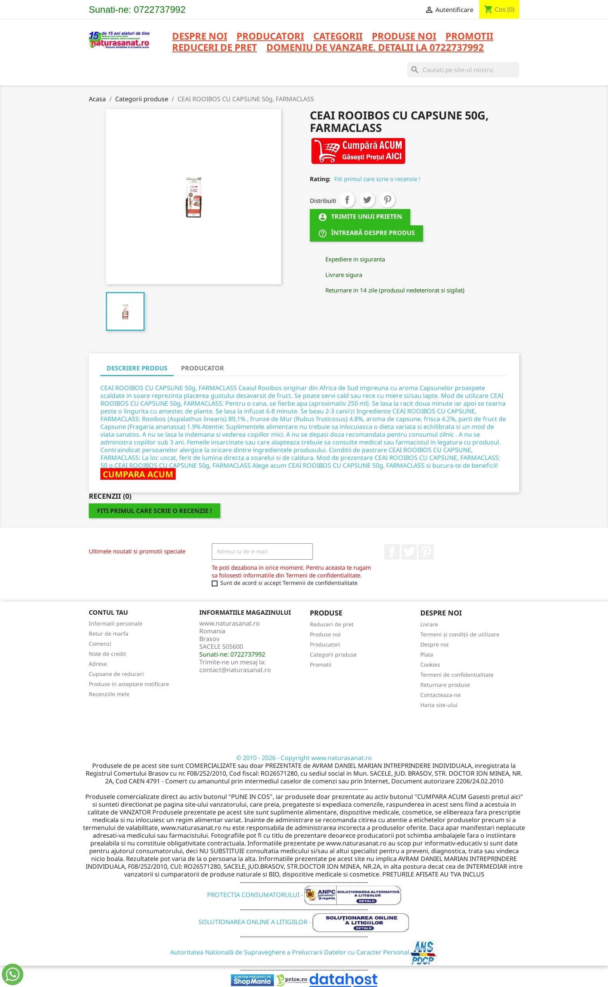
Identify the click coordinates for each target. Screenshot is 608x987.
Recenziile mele (109, 694)
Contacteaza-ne (440, 694)
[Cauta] (463, 70)
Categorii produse (333, 654)
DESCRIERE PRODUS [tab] (137, 368)
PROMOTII (469, 36)
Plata (426, 654)
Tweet (367, 199)
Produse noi (325, 634)
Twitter (409, 552)
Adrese (98, 663)
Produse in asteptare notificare (129, 684)
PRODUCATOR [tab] (202, 368)
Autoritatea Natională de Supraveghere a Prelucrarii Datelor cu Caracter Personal (304, 952)
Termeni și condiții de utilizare (459, 634)
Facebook (392, 552)
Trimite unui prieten (360, 217)
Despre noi (199, 36)
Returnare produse (445, 684)
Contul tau (108, 612)
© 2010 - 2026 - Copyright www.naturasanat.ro (304, 758)
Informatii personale (115, 623)
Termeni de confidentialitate (457, 674)
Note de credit (107, 653)
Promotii (321, 664)
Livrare (429, 624)
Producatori (325, 644)
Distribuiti (347, 199)
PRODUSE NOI (404, 36)
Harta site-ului (439, 705)
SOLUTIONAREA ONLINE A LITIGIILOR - (304, 922)
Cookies (430, 664)
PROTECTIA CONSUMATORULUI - (304, 894)
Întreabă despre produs (366, 234)
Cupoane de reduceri (116, 674)
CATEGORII (338, 36)
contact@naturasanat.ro (235, 669)
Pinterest (387, 199)
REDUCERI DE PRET (214, 48)
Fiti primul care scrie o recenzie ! (377, 179)
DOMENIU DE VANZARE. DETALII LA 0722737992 (375, 48)
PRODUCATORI (270, 36)
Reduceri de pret (332, 624)
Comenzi (100, 643)
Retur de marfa (108, 633)
